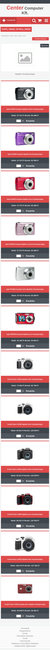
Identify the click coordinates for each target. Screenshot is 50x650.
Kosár (25, 633)
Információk (25, 641)
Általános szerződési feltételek (25, 643)
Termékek (25, 628)
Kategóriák (11, 20)
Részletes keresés (25, 636)
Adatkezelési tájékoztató (25, 646)
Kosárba (30, 121)
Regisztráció (25, 631)
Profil (25, 638)
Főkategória (5, 36)
